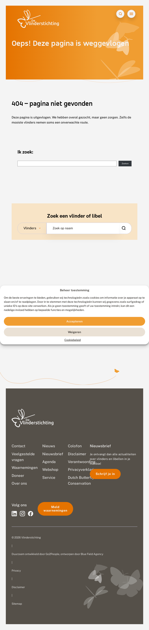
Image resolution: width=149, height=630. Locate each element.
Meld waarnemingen (55, 508)
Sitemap (17, 603)
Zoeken (125, 163)
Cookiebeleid (72, 339)
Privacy (16, 570)
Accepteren (74, 321)
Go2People (52, 554)
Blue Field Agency (92, 554)
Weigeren (74, 332)
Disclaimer (18, 587)
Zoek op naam (63, 228)
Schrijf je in (105, 474)
